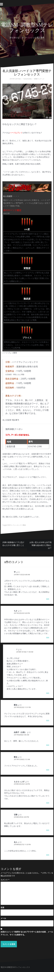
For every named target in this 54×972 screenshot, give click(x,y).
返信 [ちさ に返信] (47, 638)
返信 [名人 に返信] (47, 855)
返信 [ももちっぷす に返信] (47, 803)
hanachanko (28, 79)
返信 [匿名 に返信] (47, 720)
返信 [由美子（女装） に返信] (47, 745)
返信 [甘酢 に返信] (47, 830)
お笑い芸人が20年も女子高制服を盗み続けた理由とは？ (41, 545)
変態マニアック (39, 79)
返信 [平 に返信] (47, 599)
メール (3, 918)
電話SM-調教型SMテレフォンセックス (27, 27)
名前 (2, 907)
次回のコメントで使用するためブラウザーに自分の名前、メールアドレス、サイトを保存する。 (27, 933)
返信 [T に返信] (47, 693)
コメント (5, 879)
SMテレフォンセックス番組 (17, 525)
